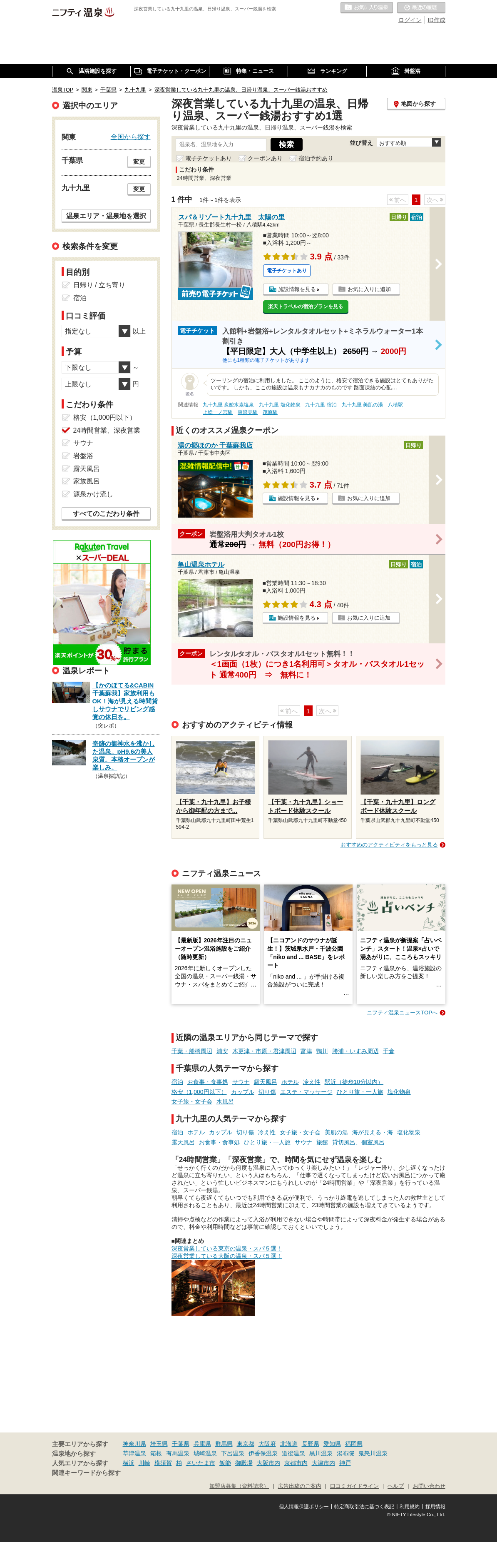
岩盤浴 (83, 455)
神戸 (345, 1463)
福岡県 (354, 1443)
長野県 (310, 1443)
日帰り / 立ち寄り (99, 285)
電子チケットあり (208, 158)
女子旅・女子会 (191, 1101)
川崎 (144, 1463)
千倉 (389, 1051)
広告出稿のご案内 (299, 1486)
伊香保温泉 (263, 1453)
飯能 (225, 1463)
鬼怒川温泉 (373, 1453)
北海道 (289, 1443)
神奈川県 (134, 1443)
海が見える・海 (372, 1132)
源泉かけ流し (93, 494)
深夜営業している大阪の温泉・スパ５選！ (226, 1256)
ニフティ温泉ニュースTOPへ (402, 1012)
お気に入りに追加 (369, 289)
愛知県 (332, 1443)
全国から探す (131, 136)
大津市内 (323, 1463)
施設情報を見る (297, 289)
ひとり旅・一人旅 (360, 1092)
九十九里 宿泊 (320, 405)
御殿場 (244, 1463)
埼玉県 (159, 1443)
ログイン (410, 20)
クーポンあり (265, 158)
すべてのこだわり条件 (106, 513)
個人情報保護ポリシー (304, 1507)
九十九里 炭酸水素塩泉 (228, 405)
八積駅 (395, 405)
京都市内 (296, 1463)
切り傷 (267, 1092)
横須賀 (163, 1463)
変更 (139, 161)
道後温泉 (293, 1453)
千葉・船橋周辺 (191, 1051)
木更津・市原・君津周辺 (264, 1051)
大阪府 (267, 1443)
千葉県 (180, 1443)
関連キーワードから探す (86, 1473)
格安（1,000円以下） (199, 1092)
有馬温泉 (177, 1453)
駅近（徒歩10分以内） (354, 1082)
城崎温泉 (205, 1453)
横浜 (128, 1463)
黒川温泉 (321, 1453)
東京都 (245, 1443)
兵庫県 (202, 1443)
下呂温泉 (232, 1453)
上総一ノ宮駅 (218, 412)
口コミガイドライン (354, 1486)
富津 (306, 1051)
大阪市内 (268, 1463)
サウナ (241, 1082)
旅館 (322, 1142)
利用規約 (410, 1507)
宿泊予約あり (315, 158)
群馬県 (224, 1443)
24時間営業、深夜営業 (107, 430)
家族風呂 (86, 481)
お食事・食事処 (207, 1082)
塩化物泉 (399, 1092)
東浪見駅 (248, 412)
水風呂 (225, 1101)
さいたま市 (200, 1463)
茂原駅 (270, 412)
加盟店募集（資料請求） (239, 1486)
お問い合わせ (429, 1486)
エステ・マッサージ (306, 1092)
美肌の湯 (336, 1132)
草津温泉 (134, 1453)
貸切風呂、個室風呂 (358, 1142)
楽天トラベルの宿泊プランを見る (305, 306)
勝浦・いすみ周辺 (355, 1051)
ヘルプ (396, 1486)
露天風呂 (265, 1082)
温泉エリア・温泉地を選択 (106, 215)
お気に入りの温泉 (366, 8)
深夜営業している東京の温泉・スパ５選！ (226, 1248)
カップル (242, 1092)
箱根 (156, 1453)
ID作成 (436, 20)
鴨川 (322, 1051)
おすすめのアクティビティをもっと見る (389, 845)
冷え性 (312, 1082)
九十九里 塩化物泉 (279, 405)
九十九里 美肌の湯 (362, 405)
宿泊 (177, 1082)
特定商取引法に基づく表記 (364, 1507)
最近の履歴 (421, 8)
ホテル (290, 1082)
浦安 (222, 1051)
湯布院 (345, 1453)
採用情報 (435, 1507)
